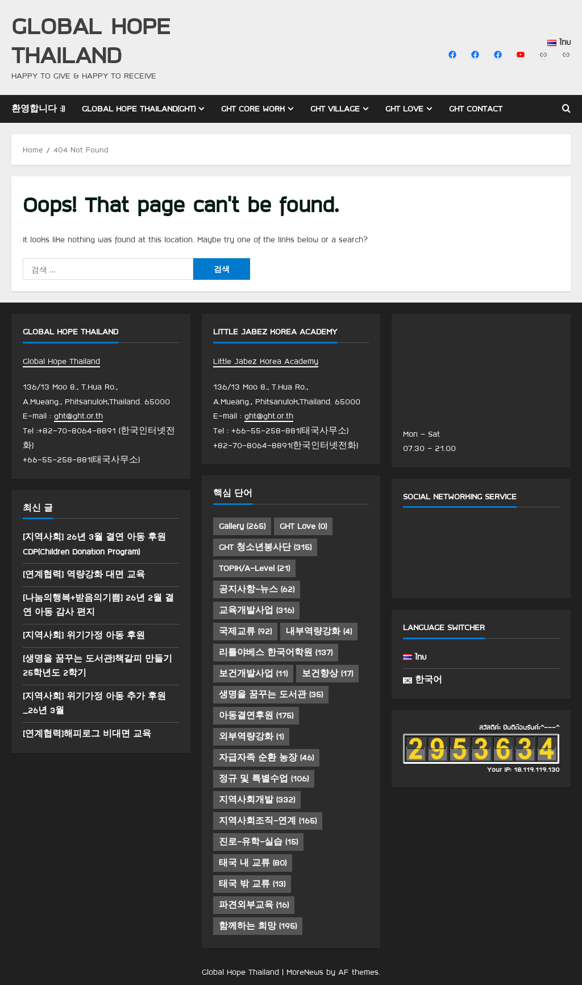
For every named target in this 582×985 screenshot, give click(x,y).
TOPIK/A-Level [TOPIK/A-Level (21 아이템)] (254, 568)
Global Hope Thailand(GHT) (139, 109)
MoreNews (304, 972)
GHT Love (404, 109)
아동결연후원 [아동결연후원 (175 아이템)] (256, 715)
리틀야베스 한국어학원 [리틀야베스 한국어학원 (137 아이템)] (275, 652)
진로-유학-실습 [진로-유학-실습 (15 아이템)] (258, 842)
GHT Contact (475, 109)
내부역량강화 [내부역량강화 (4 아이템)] (319, 631)
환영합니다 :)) (38, 109)
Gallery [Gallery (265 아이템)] (242, 526)
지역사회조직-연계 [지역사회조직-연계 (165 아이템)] (268, 821)
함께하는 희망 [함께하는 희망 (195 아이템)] (258, 926)
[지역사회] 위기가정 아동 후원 (84, 635)
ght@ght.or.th (78, 416)
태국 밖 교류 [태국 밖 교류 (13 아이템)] (252, 884)
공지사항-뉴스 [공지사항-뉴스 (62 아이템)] (256, 589)
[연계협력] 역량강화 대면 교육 (84, 574)
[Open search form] (566, 108)
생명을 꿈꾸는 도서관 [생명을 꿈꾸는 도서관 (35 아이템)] (271, 694)
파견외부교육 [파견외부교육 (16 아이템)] (254, 905)
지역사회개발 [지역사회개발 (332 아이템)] (257, 799)
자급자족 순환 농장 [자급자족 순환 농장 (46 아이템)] (266, 757)
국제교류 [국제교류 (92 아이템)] (245, 631)
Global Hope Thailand (91, 40)
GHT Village (335, 109)
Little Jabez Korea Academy (265, 361)
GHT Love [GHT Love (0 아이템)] (303, 526)
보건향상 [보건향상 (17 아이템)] (327, 673)
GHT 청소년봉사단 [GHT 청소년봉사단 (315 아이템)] (265, 547)
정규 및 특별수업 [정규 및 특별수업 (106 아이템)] (264, 778)
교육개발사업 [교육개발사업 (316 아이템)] (256, 610)
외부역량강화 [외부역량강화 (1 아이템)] (251, 736)
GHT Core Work (253, 109)
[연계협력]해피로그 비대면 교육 (87, 734)
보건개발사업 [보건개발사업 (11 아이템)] (253, 673)
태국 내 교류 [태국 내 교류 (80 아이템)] (252, 863)
